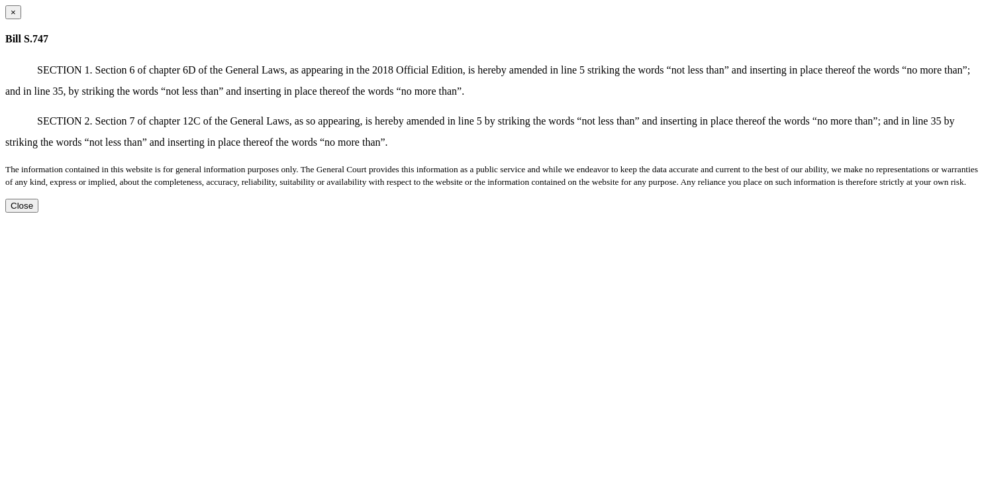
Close (22, 206)
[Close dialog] (13, 12)
